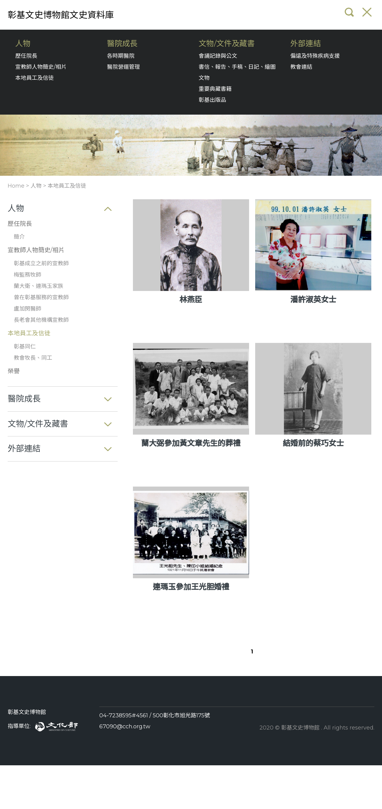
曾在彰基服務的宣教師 (41, 297)
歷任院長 (26, 56)
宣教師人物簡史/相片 (41, 67)
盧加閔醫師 (27, 308)
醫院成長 (122, 43)
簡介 (19, 237)
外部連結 (305, 43)
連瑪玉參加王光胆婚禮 (191, 586)
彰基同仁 (25, 346)
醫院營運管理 (123, 67)
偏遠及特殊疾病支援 (315, 56)
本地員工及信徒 (34, 78)
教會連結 (301, 67)
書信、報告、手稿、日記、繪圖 (237, 67)
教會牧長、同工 (33, 358)
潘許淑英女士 (313, 299)
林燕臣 (190, 299)
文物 (204, 78)
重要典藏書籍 (215, 89)
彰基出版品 (212, 100)
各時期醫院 (120, 56)
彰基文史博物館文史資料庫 (61, 14)
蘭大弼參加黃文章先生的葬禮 (191, 443)
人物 (23, 43)
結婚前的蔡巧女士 (313, 443)
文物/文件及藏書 (227, 43)
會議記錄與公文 (218, 56)
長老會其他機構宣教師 (41, 320)
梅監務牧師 (27, 274)
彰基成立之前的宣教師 (41, 263)
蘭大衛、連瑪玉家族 (38, 286)
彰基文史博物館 (27, 712)
